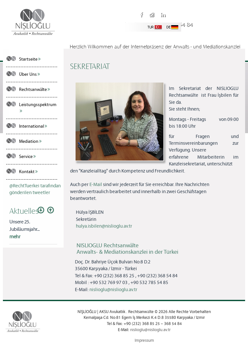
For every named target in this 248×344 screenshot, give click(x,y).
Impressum (144, 340)
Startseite (30, 59)
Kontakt (28, 171)
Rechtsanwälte (34, 89)
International (33, 126)
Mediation (30, 141)
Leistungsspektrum (38, 107)
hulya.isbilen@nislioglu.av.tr (104, 226)
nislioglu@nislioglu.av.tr (156, 34)
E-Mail (95, 184)
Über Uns (29, 74)
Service (27, 156)
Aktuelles (24, 210)
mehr (14, 237)
